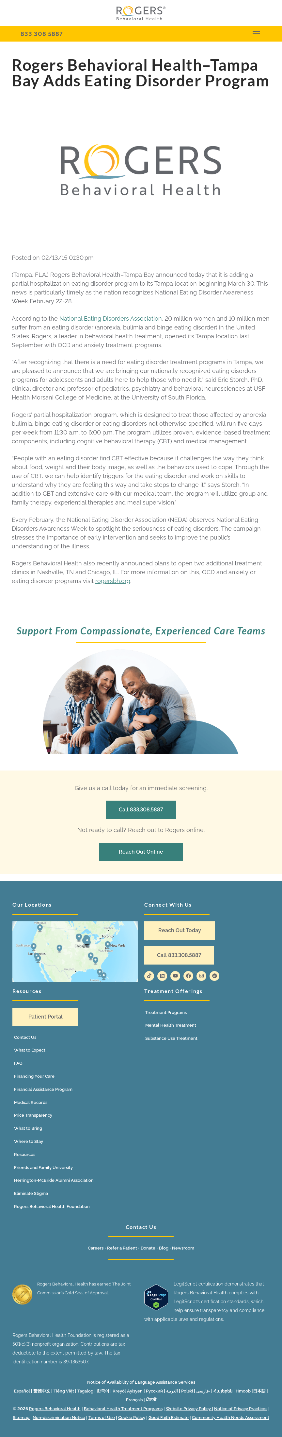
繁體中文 (41, 1391)
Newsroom (183, 1248)
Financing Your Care (34, 1076)
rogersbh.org (112, 580)
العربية (172, 1391)
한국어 (103, 1391)
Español (22, 1391)
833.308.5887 (42, 33)
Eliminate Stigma (31, 1193)
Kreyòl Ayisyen (128, 1391)
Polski (187, 1391)
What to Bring (28, 1128)
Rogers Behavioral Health (55, 1408)
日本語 (259, 1391)
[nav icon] (256, 34)
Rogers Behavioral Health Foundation (52, 1206)
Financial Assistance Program (43, 1089)
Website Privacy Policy (189, 1408)
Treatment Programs (166, 1012)
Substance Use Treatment (171, 1038)
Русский (154, 1391)
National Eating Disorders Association (110, 318)
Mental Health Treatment (170, 1025)
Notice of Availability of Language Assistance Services (141, 1382)
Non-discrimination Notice (59, 1417)
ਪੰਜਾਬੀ (151, 1399)
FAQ (18, 1063)
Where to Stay (28, 1141)
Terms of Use (101, 1417)
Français (134, 1399)
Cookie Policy (131, 1417)
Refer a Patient (122, 1248)
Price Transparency (33, 1115)
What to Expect (29, 1050)
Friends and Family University (43, 1167)
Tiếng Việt (64, 1391)
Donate (148, 1248)
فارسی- (203, 1391)
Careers (95, 1248)
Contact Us (25, 1037)
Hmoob (243, 1391)
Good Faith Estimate (169, 1417)
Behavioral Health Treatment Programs (123, 1408)
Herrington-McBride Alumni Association (54, 1180)
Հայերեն (222, 1391)
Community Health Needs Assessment (230, 1417)
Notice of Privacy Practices (240, 1408)
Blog (163, 1248)
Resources (24, 1154)
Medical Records (30, 1102)
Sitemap (21, 1417)
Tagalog (85, 1391)
